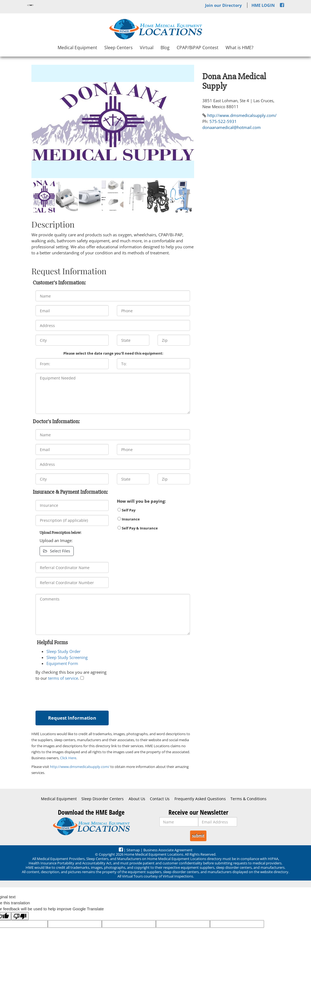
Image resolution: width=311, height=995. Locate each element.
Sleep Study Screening (67, 657)
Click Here (68, 757)
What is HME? (239, 48)
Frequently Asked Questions (200, 798)
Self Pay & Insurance (137, 528)
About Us (137, 798)
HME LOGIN (263, 5)
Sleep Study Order (63, 651)
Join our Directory (223, 5)
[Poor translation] (20, 916)
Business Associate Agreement (167, 849)
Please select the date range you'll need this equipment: (113, 353)
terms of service (63, 678)
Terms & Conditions (248, 798)
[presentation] (77, 694)
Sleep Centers (118, 48)
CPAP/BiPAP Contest (197, 48)
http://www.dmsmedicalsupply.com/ (79, 766)
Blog (165, 48)
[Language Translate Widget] (30, 5)
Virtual (146, 48)
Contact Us (160, 798)
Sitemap (133, 849)
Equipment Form (62, 663)
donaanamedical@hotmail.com (231, 127)
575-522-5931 (223, 121)
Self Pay (126, 510)
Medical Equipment (77, 48)
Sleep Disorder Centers (102, 798)
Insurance (128, 519)
